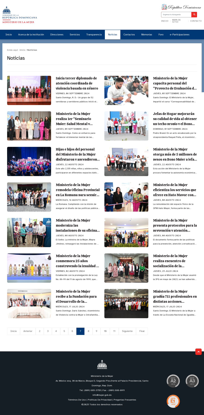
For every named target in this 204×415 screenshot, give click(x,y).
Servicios (75, 34)
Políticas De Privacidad (100, 400)
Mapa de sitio (176, 21)
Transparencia (94, 34)
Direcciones (56, 34)
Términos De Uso (77, 400)
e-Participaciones (179, 34)
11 (114, 331)
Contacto (196, 21)
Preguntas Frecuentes (125, 400)
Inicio (164, 21)
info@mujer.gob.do (102, 395)
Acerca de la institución (31, 34)
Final (142, 331)
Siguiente (127, 331)
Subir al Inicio (199, 351)
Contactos (129, 34)
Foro (161, 34)
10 (105, 331)
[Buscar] (194, 14)
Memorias (146, 34)
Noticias (112, 34)
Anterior (27, 331)
